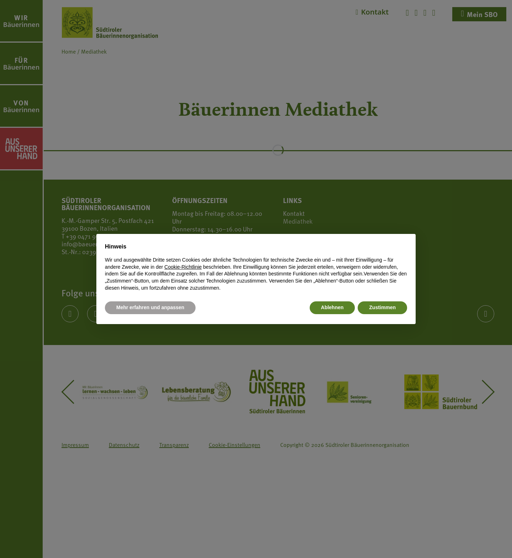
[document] (256, 267)
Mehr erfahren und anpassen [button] (150, 307)
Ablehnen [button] (332, 307)
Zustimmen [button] (382, 307)
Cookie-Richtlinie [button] (183, 267)
